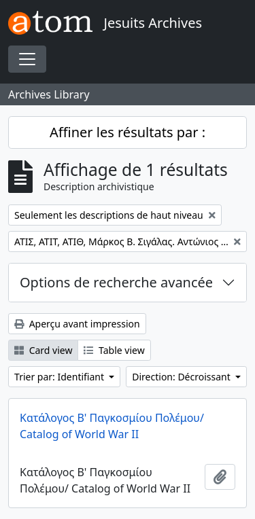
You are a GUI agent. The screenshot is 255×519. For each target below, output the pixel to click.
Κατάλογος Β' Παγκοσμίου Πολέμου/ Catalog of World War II (112, 426)
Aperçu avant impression (77, 323)
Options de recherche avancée (116, 282)
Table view (114, 350)
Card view (43, 350)
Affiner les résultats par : (127, 132)
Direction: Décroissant (182, 376)
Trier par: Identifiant (60, 376)
